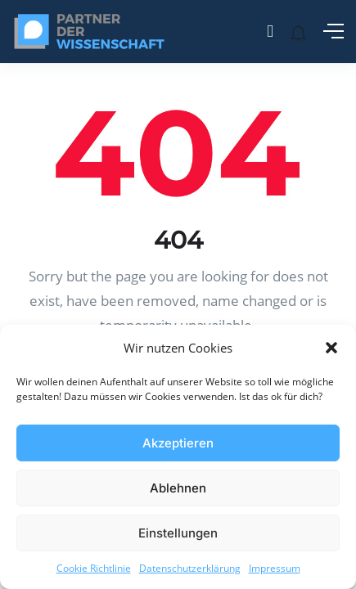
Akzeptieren (178, 443)
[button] (331, 347)
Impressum (274, 568)
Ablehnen (178, 488)
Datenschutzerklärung (190, 568)
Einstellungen (178, 533)
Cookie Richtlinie (93, 568)
